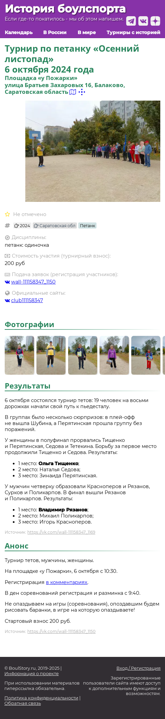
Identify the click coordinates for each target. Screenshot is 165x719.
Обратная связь (22, 703)
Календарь (18, 32)
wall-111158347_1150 (30, 282)
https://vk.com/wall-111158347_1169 (61, 532)
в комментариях (66, 582)
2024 (22, 225)
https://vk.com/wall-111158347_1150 (61, 631)
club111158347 (24, 300)
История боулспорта (65, 8)
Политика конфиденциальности (41, 697)
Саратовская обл (55, 225)
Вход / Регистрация (138, 668)
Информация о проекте (31, 673)
